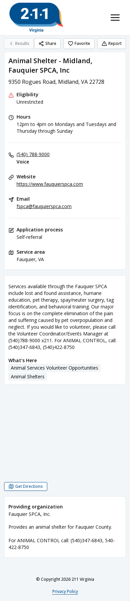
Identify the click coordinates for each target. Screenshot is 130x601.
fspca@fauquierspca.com (44, 206)
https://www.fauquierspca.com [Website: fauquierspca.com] (50, 184)
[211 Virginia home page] (36, 17)
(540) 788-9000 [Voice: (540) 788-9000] (33, 154)
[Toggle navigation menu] (115, 17)
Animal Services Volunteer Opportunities (54, 368)
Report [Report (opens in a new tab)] (112, 43)
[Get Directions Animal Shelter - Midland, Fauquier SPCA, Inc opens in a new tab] (25, 486)
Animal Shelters (28, 376)
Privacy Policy (65, 591)
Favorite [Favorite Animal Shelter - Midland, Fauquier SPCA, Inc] (79, 43)
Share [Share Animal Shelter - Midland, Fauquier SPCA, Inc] (47, 43)
